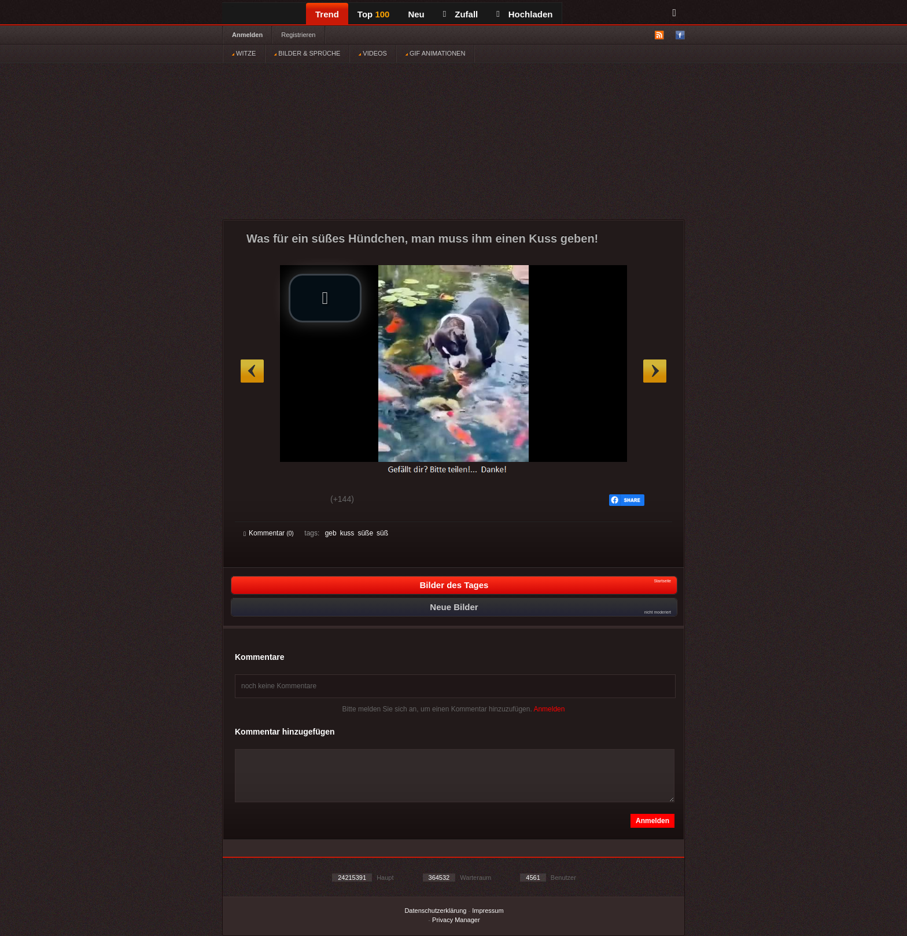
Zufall (460, 14)
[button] (325, 298)
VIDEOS (373, 53)
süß (382, 533)
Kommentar (269, 533)
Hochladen (524, 14)
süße (365, 533)
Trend (327, 14)
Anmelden (247, 34)
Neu (416, 14)
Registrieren (298, 34)
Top (373, 14)
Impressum (487, 910)
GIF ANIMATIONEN (435, 53)
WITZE (244, 53)
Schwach (300, 500)
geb (331, 533)
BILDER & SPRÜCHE (307, 53)
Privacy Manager (456, 919)
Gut (256, 500)
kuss (347, 533)
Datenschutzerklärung (435, 910)
